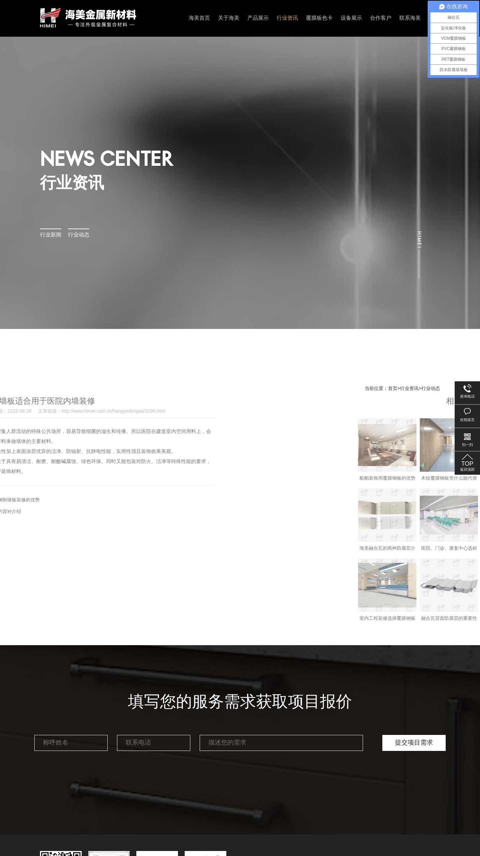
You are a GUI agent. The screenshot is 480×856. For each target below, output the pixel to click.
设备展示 (351, 18)
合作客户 (380, 18)
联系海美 (410, 18)
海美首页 (199, 18)
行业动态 (78, 235)
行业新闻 (50, 235)
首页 (392, 388)
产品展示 (258, 18)
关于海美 (228, 18)
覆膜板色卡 (319, 18)
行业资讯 (287, 18)
